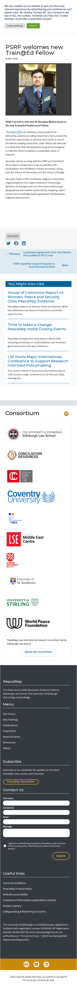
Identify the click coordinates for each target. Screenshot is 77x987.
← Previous (38, 254)
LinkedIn (46, 964)
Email (6, 817)
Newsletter (26, 964)
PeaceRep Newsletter (21, 781)
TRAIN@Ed (13, 132)
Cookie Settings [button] (15, 25)
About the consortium (38, 652)
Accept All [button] (33, 26)
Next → (39, 265)
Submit (61, 856)
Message (8, 826)
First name (8, 798)
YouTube (36, 964)
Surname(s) (8, 808)
